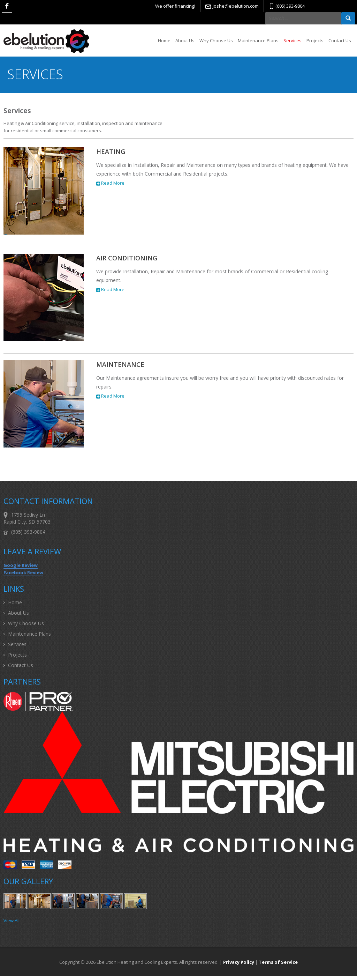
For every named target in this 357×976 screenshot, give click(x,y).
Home (164, 40)
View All (11, 920)
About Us (185, 40)
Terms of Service (278, 962)
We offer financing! (175, 6)
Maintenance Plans (258, 40)
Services (292, 40)
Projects (315, 40)
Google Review (20, 565)
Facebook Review (23, 572)
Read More (110, 183)
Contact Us (339, 40)
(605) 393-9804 (290, 6)
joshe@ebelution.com (236, 6)
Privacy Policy (238, 962)
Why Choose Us (216, 40)
